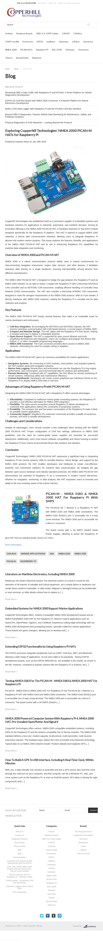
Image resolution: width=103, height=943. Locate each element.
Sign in (61, 3)
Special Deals (22, 57)
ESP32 (40, 41)
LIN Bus (76, 41)
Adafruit (83, 850)
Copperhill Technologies (83, 835)
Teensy (8, 57)
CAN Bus (77, 33)
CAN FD (66, 33)
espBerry (51, 41)
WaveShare (83, 843)
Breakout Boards (24, 33)
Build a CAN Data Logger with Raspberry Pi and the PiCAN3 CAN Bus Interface (43, 109)
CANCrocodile (12, 41)
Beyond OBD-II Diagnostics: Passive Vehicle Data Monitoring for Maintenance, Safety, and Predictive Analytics (48, 115)
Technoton (83, 49)
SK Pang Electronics (83, 832)
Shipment (36, 57)
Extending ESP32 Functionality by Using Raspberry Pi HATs (40, 646)
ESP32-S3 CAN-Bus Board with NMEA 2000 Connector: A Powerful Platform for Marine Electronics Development (46, 101)
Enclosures (28, 41)
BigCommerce (90, 926)
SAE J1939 (57, 49)
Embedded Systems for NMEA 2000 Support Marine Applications (44, 608)
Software (70, 49)
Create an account (73, 3)
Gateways (64, 41)
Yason (83, 846)
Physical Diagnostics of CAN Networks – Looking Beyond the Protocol (38, 122)
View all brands (83, 854)
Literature (88, 41)
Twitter (42, 916)
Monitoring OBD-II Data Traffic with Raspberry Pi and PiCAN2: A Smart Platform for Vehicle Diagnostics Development (48, 93)
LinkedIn (60, 916)
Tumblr (54, 916)
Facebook (48, 916)
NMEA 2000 (11, 49)
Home (7, 69)
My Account (42, 3)
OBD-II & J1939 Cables (47, 33)
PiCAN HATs (26, 49)
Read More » (11, 599)
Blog (16, 69)
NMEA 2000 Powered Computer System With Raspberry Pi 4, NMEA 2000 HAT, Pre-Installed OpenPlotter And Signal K (49, 720)
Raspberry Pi (42, 49)
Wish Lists (52, 3)
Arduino (9, 33)
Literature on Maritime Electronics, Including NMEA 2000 (39, 574)
